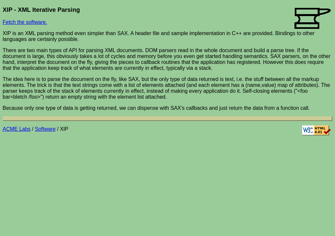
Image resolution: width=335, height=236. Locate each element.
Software (45, 129)
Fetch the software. (25, 22)
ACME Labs (16, 129)
